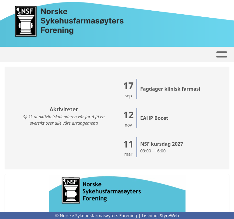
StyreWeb (169, 215)
